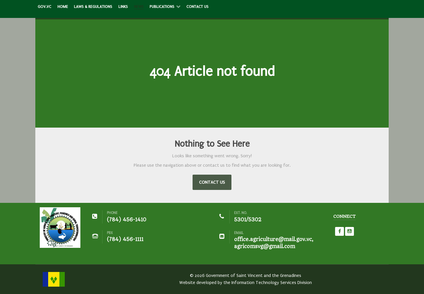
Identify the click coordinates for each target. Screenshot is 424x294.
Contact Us (212, 182)
